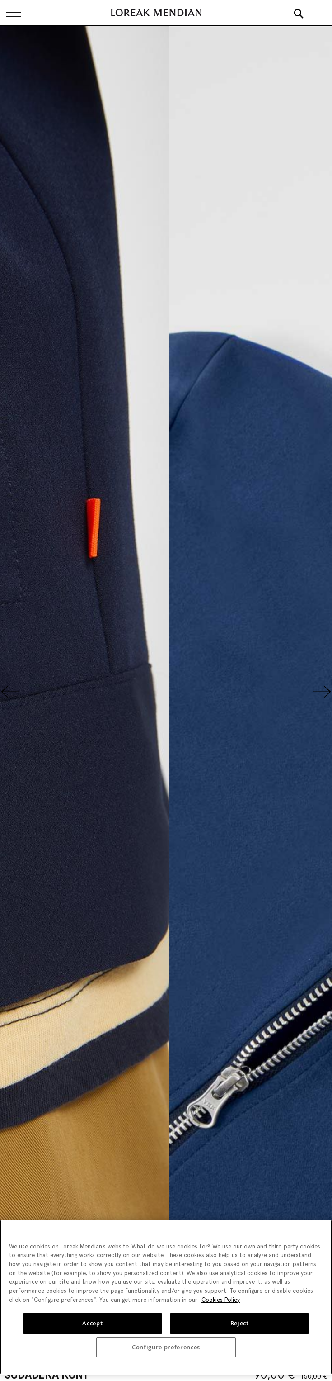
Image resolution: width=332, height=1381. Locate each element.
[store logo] (156, 12)
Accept (92, 1323)
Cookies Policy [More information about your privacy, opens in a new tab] (220, 1299)
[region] (166, 1297)
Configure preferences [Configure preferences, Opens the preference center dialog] (166, 1347)
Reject (239, 1323)
